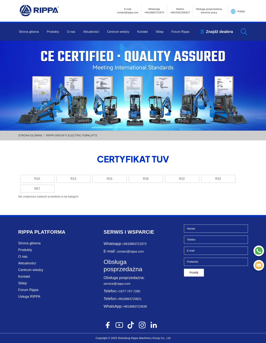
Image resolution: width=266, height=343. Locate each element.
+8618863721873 (134, 243)
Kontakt (142, 31)
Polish (241, 11)
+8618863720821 (129, 299)
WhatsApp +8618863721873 (154, 11)
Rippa (25, 232)
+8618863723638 (135, 306)
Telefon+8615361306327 (180, 11)
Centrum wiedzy (118, 31)
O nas (71, 31)
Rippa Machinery (141, 338)
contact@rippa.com (130, 251)
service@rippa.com (117, 283)
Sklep (160, 31)
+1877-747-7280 (128, 291)
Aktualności (91, 31)
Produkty (53, 31)
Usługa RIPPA (29, 296)
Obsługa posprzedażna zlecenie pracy (209, 11)
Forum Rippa (180, 31)
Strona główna (29, 31)
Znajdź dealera (219, 32)
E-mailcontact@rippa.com (127, 11)
